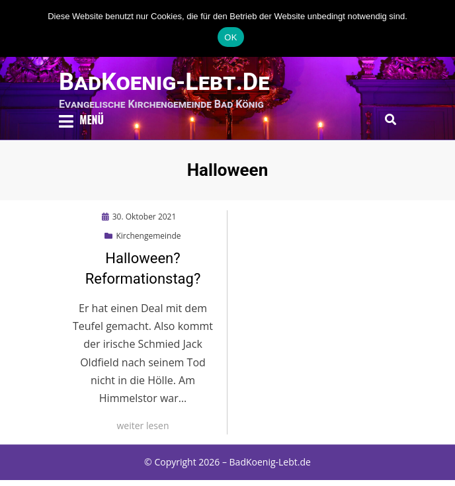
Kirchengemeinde (148, 235)
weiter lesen (143, 425)
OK (230, 37)
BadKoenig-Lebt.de (164, 82)
